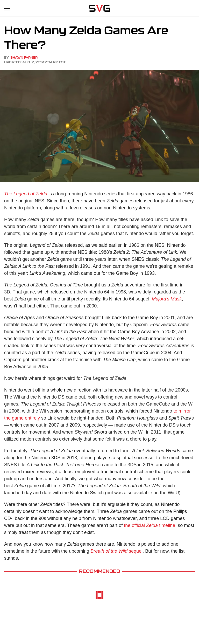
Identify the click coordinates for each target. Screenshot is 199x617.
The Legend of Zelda (25, 193)
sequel (116, 551)
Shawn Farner (24, 57)
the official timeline (149, 525)
